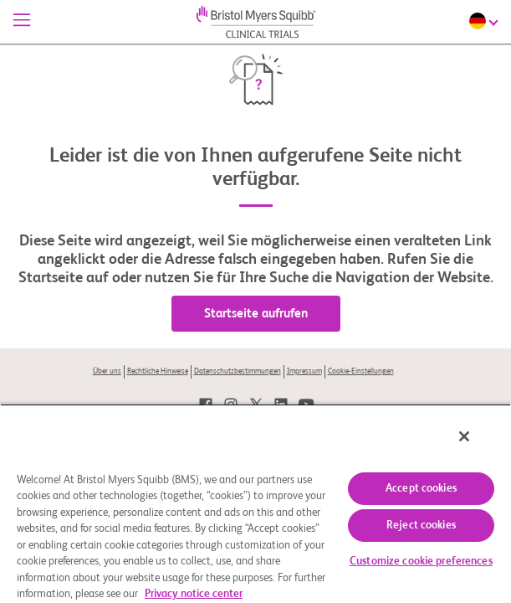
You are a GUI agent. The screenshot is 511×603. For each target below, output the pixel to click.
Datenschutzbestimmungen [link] (237, 371)
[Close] (475, 447)
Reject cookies (421, 525)
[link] (205, 404)
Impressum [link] (304, 371)
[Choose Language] (486, 21)
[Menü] (21, 22)
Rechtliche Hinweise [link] (157, 371)
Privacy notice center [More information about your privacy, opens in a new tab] (194, 594)
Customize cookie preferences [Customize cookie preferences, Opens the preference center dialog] (421, 561)
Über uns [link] (107, 371)
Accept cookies (421, 488)
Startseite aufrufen (256, 313)
